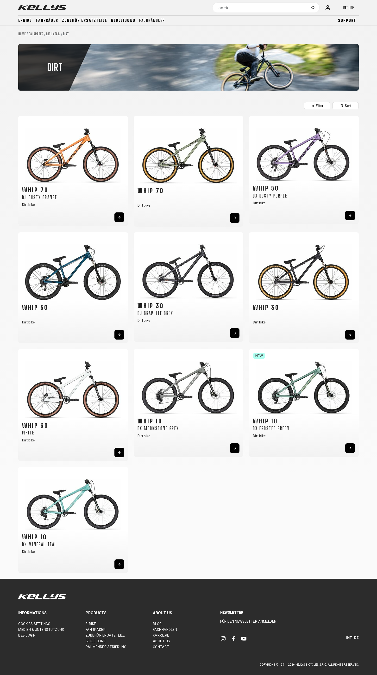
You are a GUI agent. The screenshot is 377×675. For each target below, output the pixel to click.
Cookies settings (34, 624)
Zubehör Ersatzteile (84, 20)
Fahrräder (47, 20)
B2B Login (27, 635)
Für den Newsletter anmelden (248, 621)
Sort (345, 105)
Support (347, 20)
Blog (157, 624)
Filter (317, 105)
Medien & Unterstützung (41, 630)
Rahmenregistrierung (106, 647)
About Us (161, 641)
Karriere (161, 635)
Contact (161, 647)
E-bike (25, 20)
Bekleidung (123, 20)
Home (22, 34)
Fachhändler (152, 20)
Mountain (53, 34)
